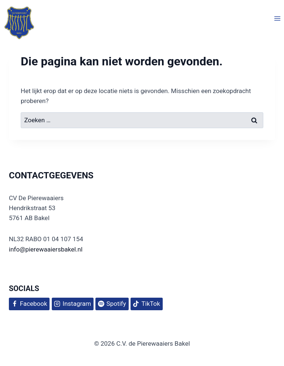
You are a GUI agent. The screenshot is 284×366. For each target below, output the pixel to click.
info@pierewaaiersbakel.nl (45, 249)
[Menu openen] (277, 18)
